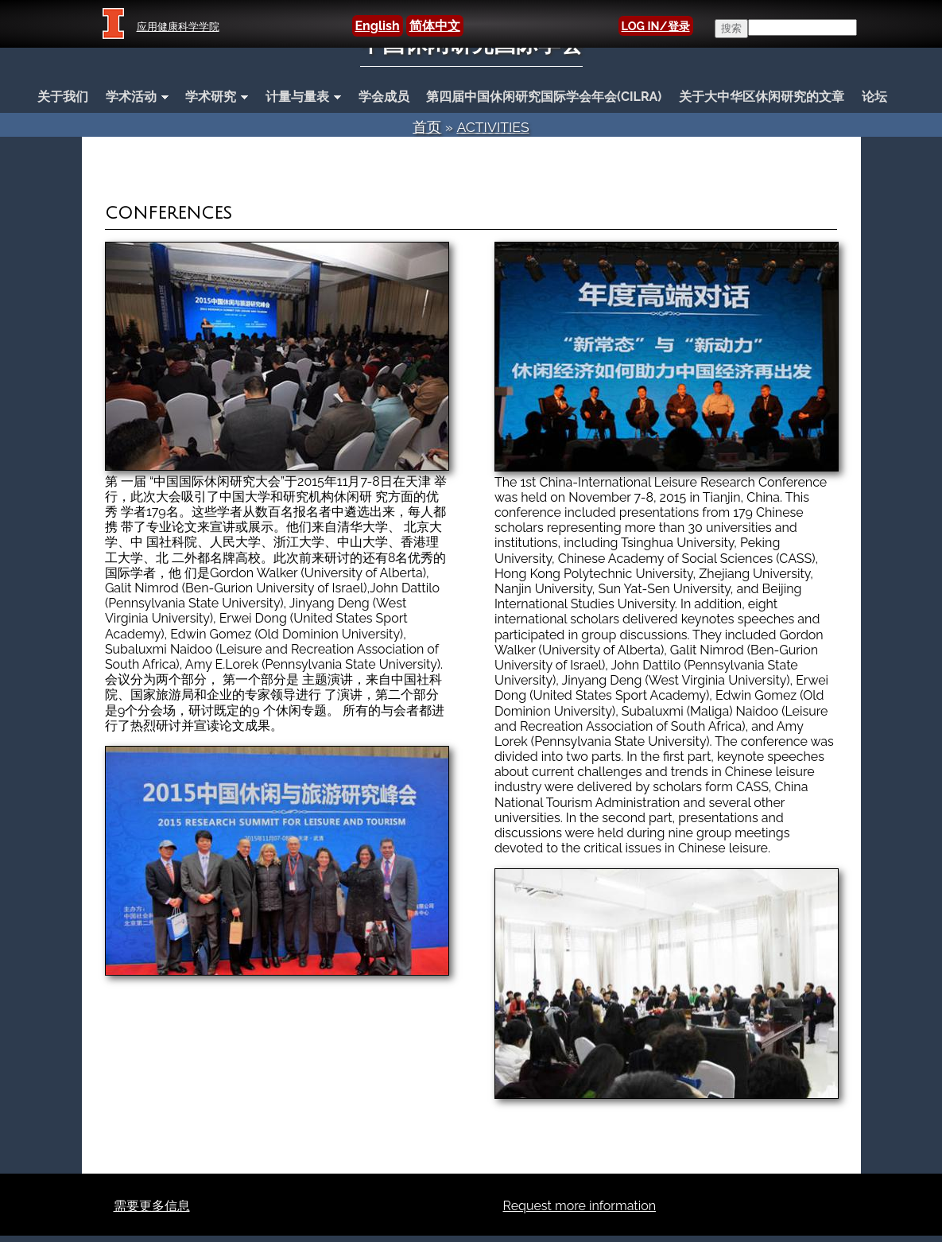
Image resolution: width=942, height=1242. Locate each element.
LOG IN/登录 (656, 26)
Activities (492, 126)
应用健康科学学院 (178, 27)
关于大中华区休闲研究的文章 (761, 96)
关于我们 (62, 96)
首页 (427, 126)
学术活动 (133, 98)
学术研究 (212, 98)
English (377, 25)
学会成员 (384, 96)
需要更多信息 (152, 1205)
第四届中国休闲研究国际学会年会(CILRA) (543, 96)
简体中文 (434, 25)
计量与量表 (299, 98)
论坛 (874, 96)
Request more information (580, 1205)
